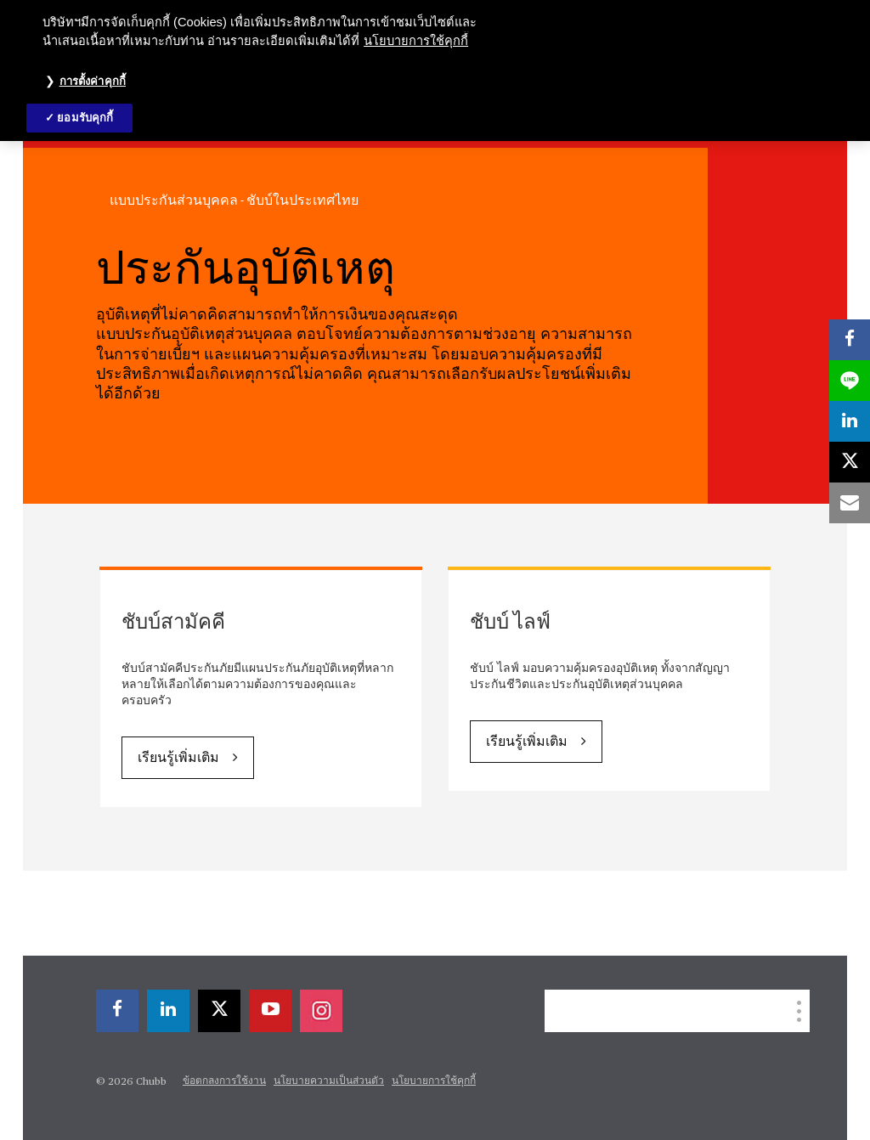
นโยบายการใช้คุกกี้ (434, 1081)
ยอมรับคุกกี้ (85, 117)
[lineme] (849, 380)
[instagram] (321, 1011)
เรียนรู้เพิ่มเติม (178, 758)
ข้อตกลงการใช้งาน (224, 1081)
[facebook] (117, 1011)
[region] (435, 70)
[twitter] (219, 1011)
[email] (849, 503)
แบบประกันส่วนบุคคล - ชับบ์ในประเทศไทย (234, 200)
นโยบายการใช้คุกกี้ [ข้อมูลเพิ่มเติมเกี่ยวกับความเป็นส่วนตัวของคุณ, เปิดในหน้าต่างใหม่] (416, 41)
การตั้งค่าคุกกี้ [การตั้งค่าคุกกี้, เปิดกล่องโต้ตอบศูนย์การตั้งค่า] (92, 81)
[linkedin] (168, 1011)
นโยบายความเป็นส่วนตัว (329, 1081)
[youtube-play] (270, 1011)
